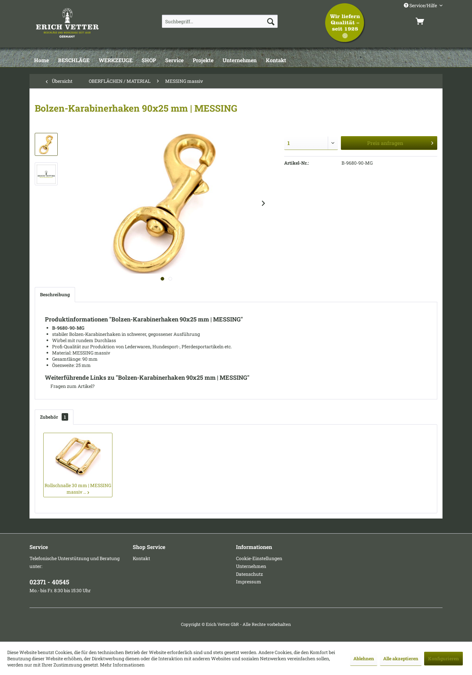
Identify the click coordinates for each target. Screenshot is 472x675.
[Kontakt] (276, 60)
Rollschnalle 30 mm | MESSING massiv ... (78, 488)
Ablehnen (363, 658)
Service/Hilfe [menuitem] (421, 5)
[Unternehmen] (239, 60)
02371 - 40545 (49, 582)
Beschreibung (55, 294)
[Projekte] (203, 60)
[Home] (41, 60)
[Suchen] (271, 21)
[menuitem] (220, 21)
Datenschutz (249, 574)
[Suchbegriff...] (220, 21)
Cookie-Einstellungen (259, 558)
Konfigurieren (443, 658)
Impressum (248, 581)
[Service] (174, 60)
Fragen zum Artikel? (70, 386)
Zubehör (54, 417)
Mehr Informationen (122, 665)
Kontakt (141, 558)
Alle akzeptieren (400, 658)
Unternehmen (251, 566)
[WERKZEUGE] (115, 60)
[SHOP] (149, 60)
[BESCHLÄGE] (73, 60)
